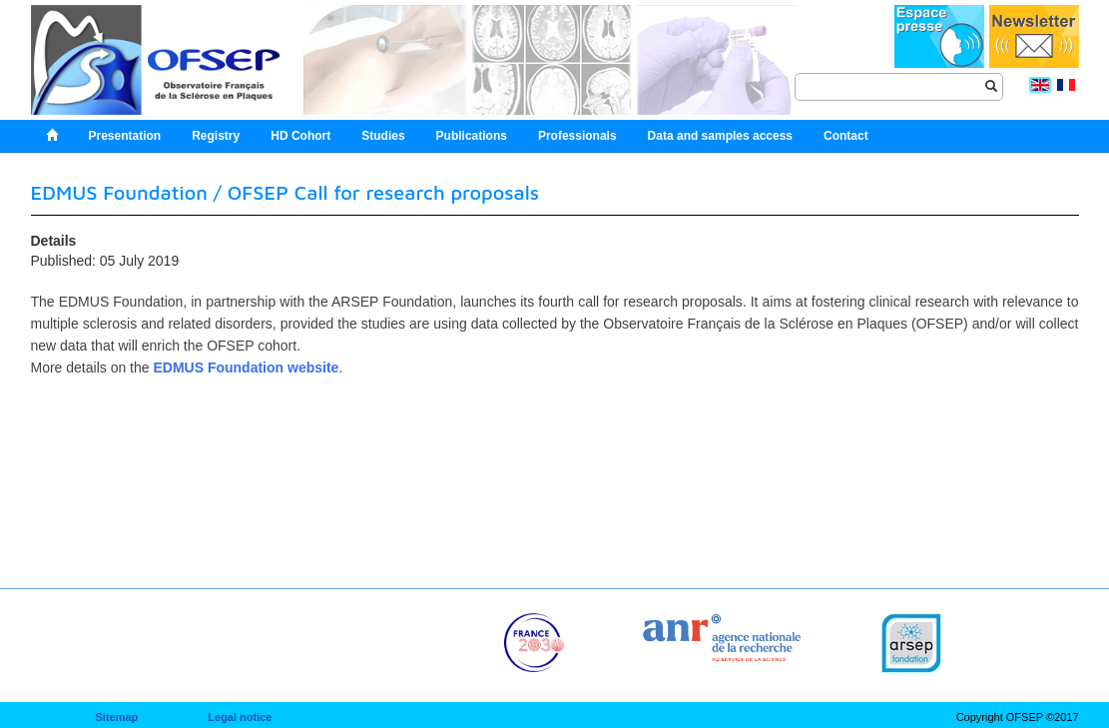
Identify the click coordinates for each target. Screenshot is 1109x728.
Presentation (125, 136)
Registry (216, 136)
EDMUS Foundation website (245, 367)
